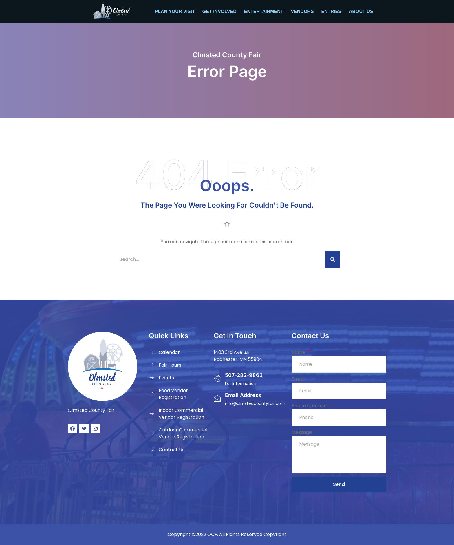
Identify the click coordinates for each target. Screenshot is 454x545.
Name (299, 352)
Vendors (302, 11)
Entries (331, 11)
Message (302, 432)
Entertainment (263, 11)
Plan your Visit (175, 11)
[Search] (332, 259)
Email (298, 379)
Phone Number (309, 405)
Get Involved (219, 11)
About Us (361, 11)
